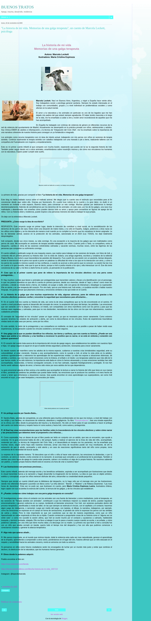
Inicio (56, 610)
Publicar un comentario (11, 602)
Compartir (5, 590)
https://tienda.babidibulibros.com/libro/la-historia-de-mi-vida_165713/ (29, 569)
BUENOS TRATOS (17, 7)
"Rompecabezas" (81, 420)
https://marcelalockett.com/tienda (14, 564)
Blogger (64, 618)
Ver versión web (57, 614)
